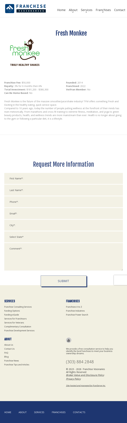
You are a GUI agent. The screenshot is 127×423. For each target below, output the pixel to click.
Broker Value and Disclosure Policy (85, 375)
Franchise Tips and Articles (16, 364)
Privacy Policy (73, 378)
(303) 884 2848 (80, 362)
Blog (6, 356)
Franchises (103, 10)
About (73, 10)
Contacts (79, 412)
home (7, 412)
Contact (119, 10)
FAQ (6, 352)
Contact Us (9, 348)
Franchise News (11, 360)
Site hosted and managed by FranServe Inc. (86, 385)
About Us (8, 344)
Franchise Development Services (19, 330)
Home (61, 10)
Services (86, 10)
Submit (63, 324)
